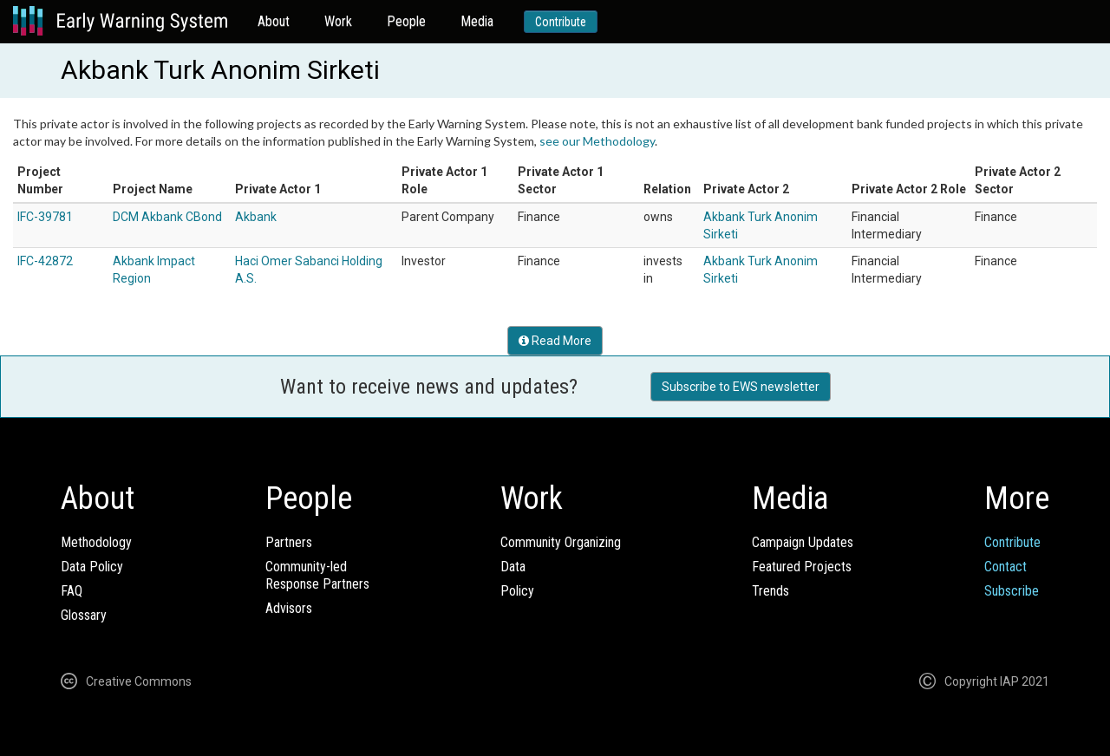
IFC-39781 (45, 217)
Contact (1005, 566)
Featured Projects (802, 566)
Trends (770, 591)
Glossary (84, 615)
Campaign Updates (802, 542)
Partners (288, 542)
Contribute (560, 22)
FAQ (71, 591)
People (406, 21)
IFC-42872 (45, 261)
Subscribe (1011, 591)
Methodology (96, 542)
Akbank (256, 217)
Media (476, 21)
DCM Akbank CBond (167, 217)
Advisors (288, 608)
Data (513, 566)
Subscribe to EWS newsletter (740, 387)
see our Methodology (597, 141)
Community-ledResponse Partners (317, 575)
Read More (555, 341)
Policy (517, 591)
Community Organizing (560, 542)
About (274, 21)
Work (338, 21)
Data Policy (92, 566)
